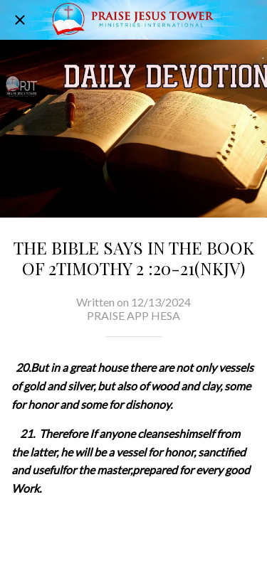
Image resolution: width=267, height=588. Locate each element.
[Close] (19, 19)
